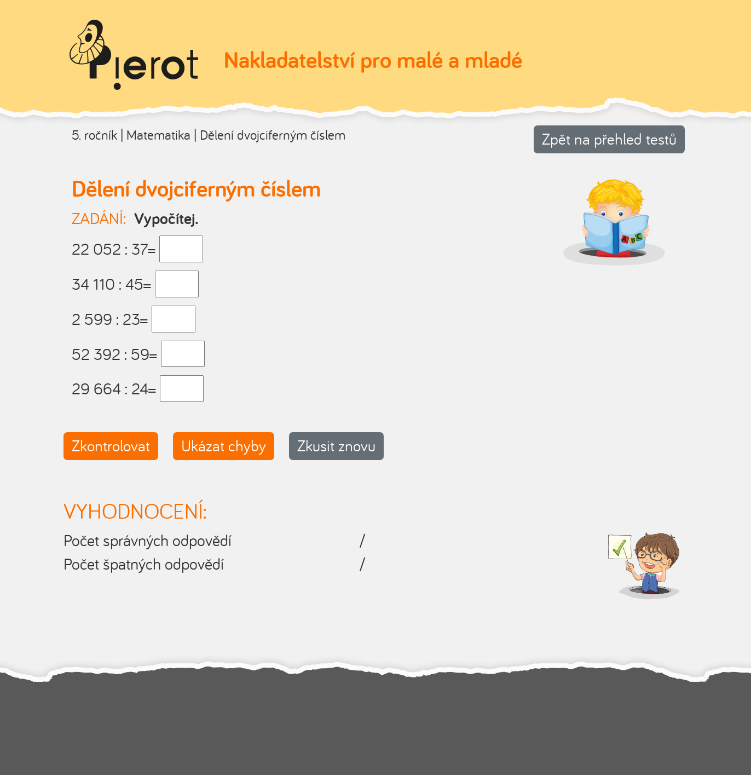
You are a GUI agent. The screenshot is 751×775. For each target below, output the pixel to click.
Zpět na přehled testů (609, 139)
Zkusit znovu (336, 445)
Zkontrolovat (111, 445)
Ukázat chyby (223, 445)
